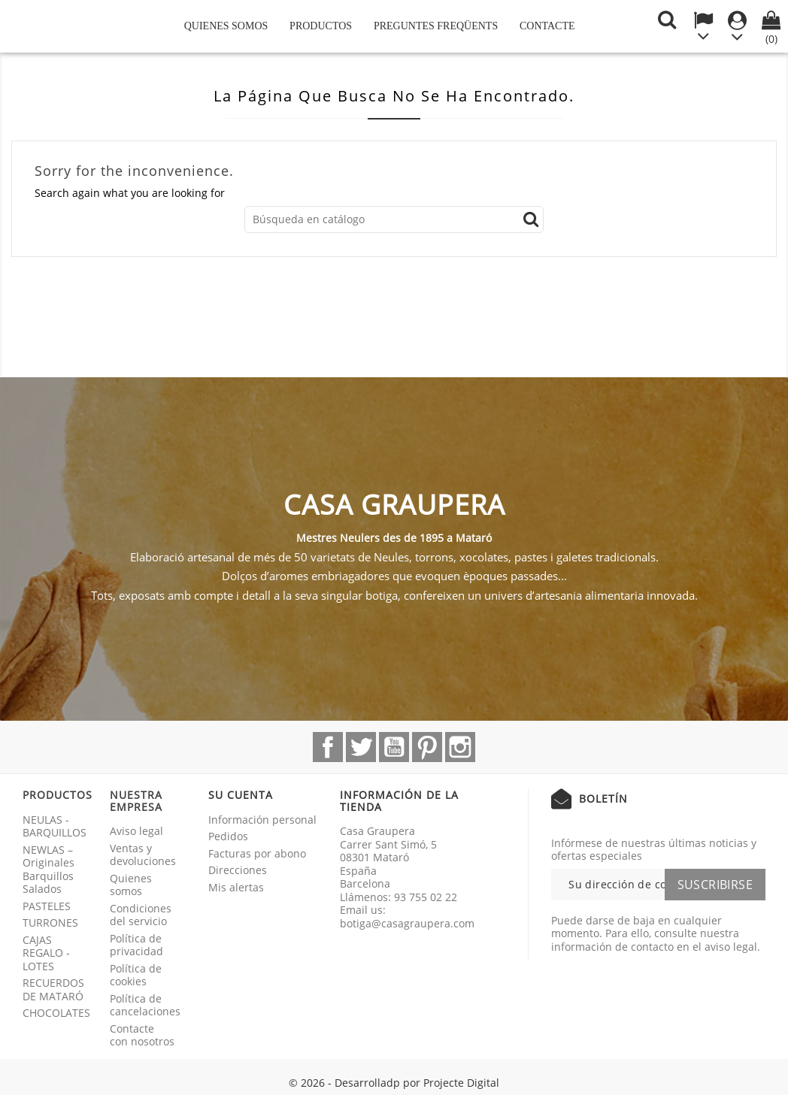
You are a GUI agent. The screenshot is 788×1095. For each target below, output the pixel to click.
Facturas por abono (257, 853)
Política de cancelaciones (145, 1005)
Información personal (262, 819)
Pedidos (228, 836)
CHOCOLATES (56, 1013)
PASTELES (47, 906)
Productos (320, 26)
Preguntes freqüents (436, 26)
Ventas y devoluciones (143, 855)
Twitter (361, 747)
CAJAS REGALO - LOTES (46, 953)
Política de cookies (136, 975)
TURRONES (50, 922)
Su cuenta (240, 795)
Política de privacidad (136, 945)
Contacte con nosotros (142, 1035)
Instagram (460, 747)
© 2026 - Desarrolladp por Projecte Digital (394, 1082)
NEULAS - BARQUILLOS (54, 826)
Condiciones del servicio (140, 915)
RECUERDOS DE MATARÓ (53, 989)
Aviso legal (136, 831)
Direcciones (237, 870)
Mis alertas (236, 887)
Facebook (328, 747)
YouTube (394, 747)
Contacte (547, 26)
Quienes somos (226, 26)
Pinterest (427, 747)
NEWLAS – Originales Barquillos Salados (48, 869)
